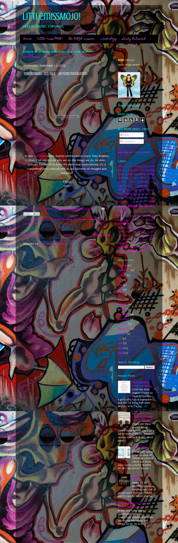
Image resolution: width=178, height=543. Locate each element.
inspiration (138, 189)
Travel (133, 243)
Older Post (101, 235)
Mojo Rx (135, 206)
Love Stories (126, 197)
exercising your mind (44, 219)
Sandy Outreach (134, 39)
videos (39, 223)
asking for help (125, 166)
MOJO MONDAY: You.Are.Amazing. (142, 384)
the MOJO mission (81, 39)
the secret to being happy (132, 239)
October (123, 265)
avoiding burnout (142, 166)
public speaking (146, 224)
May (120, 289)
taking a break (132, 235)
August (122, 275)
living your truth (147, 194)
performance (64, 219)
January (122, 309)
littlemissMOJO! (52, 16)
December (123, 314)
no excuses (135, 211)
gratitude (142, 185)
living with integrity (128, 193)
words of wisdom (128, 251)
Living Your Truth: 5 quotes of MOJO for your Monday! (142, 417)
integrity (151, 190)
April (120, 294)
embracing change (144, 174)
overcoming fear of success (139, 216)
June (120, 284)
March (121, 299)
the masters (80, 219)
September (124, 270)
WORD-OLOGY (147, 247)
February (123, 304)
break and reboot (136, 170)
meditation (141, 197)
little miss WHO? (50, 39)
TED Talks (40, 156)
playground (126, 223)
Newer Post (32, 235)
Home (27, 39)
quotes (122, 227)
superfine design (135, 231)
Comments (128, 141)
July (120, 279)
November (124, 319)
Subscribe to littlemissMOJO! (134, 152)
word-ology (108, 39)
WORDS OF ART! (141, 447)
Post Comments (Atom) (52, 243)
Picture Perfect (144, 219)
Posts (124, 134)
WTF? (142, 251)
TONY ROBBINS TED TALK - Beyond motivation (133, 505)
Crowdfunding (31, 56)
